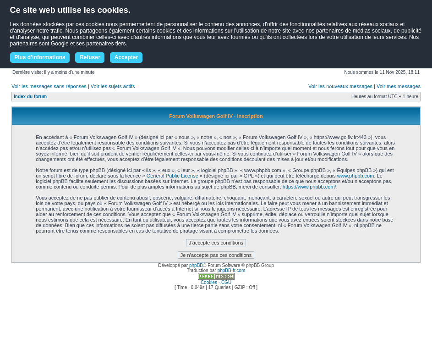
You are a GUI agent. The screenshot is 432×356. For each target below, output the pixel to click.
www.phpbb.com (355, 175)
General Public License (172, 175)
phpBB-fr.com (232, 270)
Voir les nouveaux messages (340, 86)
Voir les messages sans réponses (49, 86)
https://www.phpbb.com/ (309, 186)
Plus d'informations (40, 57)
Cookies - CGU (216, 282)
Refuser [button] (90, 57)
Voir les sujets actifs (113, 86)
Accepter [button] (126, 57)
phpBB (196, 265)
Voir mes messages (399, 86)
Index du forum (30, 96)
